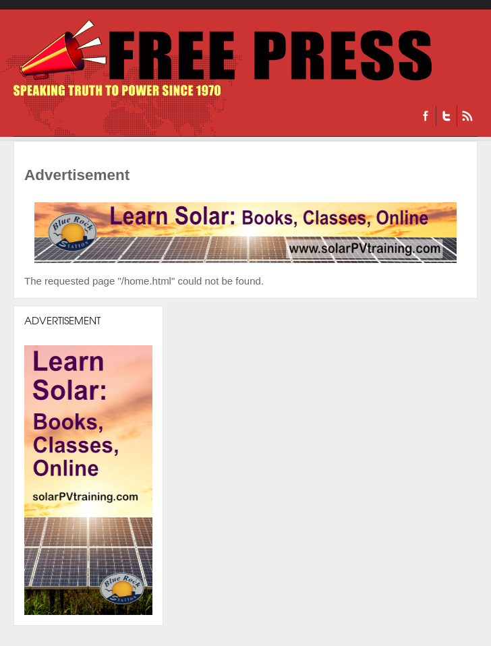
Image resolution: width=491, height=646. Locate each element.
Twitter (446, 116)
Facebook (425, 116)
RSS (467, 116)
